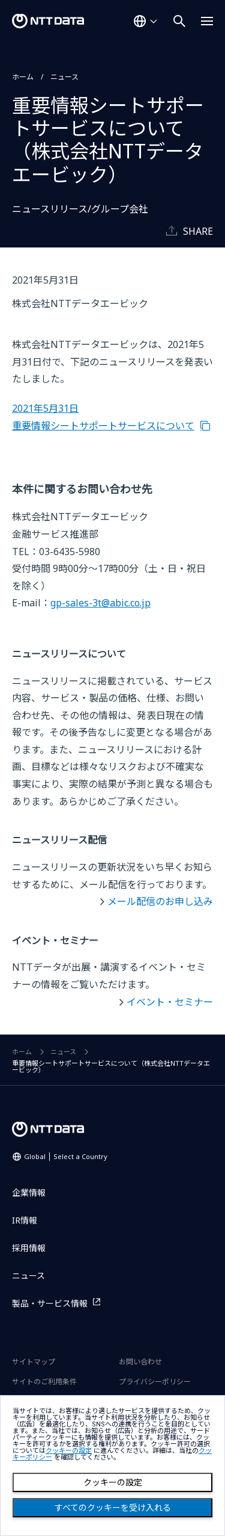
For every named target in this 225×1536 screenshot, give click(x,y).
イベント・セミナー (170, 1002)
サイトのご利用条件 (44, 1381)
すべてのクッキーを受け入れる (113, 1508)
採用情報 (29, 1248)
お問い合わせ (140, 1362)
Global (65, 1156)
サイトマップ (33, 1362)
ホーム (23, 77)
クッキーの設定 (112, 1482)
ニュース (64, 77)
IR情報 (24, 1220)
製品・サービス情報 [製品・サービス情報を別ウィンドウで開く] (50, 1303)
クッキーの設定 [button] (69, 1451)
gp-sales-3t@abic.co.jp (100, 602)
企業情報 (29, 1192)
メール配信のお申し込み (160, 901)
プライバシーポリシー (155, 1381)
